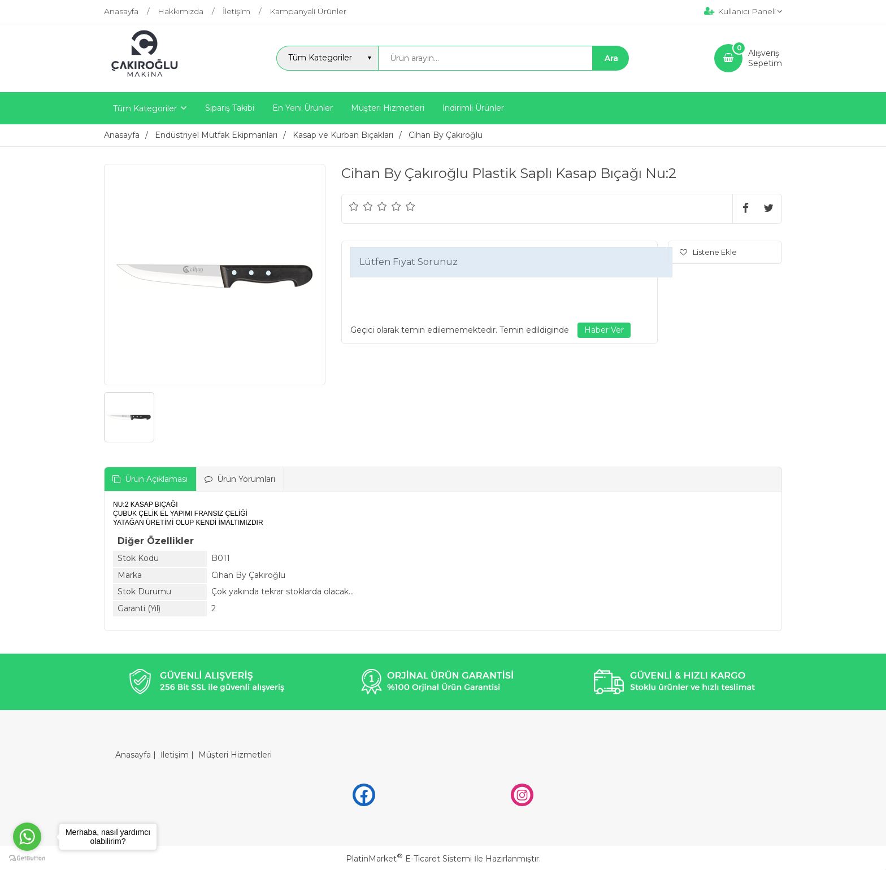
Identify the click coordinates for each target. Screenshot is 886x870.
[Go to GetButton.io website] (27, 858)
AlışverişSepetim (765, 58)
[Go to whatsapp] (27, 837)
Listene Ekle (708, 251)
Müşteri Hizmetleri (235, 755)
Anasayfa (133, 755)
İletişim (174, 755)
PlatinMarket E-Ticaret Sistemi (409, 859)
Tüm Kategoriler (145, 108)
